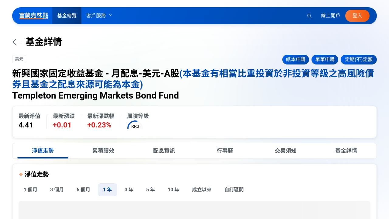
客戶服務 (99, 15)
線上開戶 (330, 16)
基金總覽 (67, 16)
